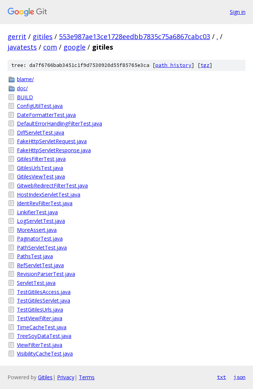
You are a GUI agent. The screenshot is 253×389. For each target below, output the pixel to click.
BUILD (25, 97)
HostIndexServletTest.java (48, 194)
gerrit (17, 36)
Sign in (237, 11)
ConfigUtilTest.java (40, 105)
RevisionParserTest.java (46, 273)
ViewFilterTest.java (39, 344)
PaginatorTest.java (40, 238)
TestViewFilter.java (39, 318)
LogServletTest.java (41, 220)
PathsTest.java (35, 256)
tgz (204, 65)
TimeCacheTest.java (41, 327)
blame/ (25, 79)
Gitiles (45, 377)
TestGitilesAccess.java (44, 291)
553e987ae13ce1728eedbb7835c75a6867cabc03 (134, 36)
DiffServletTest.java (40, 132)
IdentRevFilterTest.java (44, 203)
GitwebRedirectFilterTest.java (52, 185)
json (239, 377)
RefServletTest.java (40, 265)
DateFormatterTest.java (46, 114)
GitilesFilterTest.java (41, 158)
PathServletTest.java (42, 247)
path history (173, 65)
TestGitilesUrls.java (40, 309)
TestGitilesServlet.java (43, 300)
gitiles (43, 36)
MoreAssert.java (37, 229)
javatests (22, 46)
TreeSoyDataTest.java (44, 335)
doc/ (22, 88)
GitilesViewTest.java (41, 176)
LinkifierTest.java (37, 212)
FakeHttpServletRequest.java (52, 141)
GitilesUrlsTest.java (40, 167)
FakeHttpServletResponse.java (54, 150)
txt (221, 377)
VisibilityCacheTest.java (45, 353)
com (50, 46)
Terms (87, 377)
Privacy (65, 377)
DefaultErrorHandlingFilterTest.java (59, 123)
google (74, 46)
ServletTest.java (36, 282)
